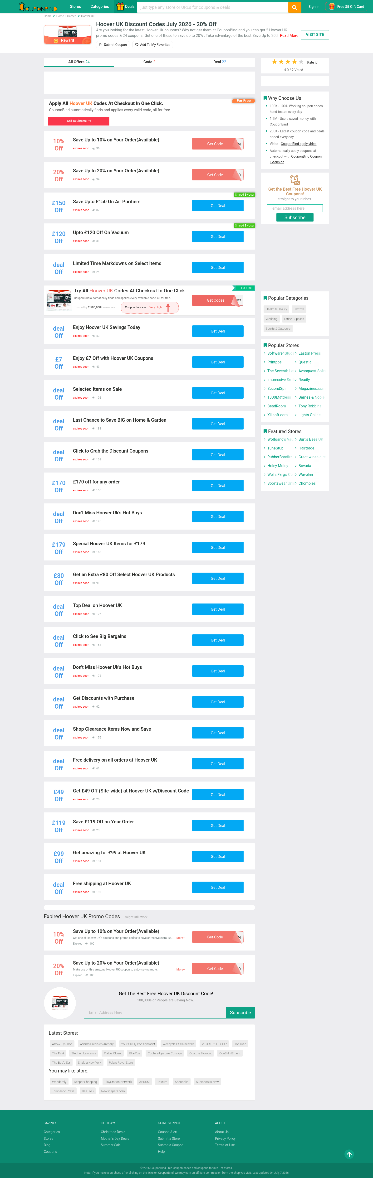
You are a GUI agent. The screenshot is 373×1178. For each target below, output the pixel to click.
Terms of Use (225, 1145)
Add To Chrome (80, 121)
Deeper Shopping (85, 1082)
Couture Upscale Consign (165, 1053)
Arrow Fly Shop (62, 1044)
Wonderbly (59, 1082)
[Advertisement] (149, 82)
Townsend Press (63, 1091)
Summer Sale (111, 1145)
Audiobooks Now (207, 1082)
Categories (99, 6)
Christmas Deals (113, 1132)
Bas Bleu (88, 1091)
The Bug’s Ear (61, 1062)
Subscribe (240, 1012)
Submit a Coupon (170, 1145)
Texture (162, 1082)
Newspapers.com (113, 1091)
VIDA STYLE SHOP (214, 1044)
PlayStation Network (118, 1082)
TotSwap (240, 1044)
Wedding (272, 319)
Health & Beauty (276, 309)
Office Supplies (294, 319)
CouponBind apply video (298, 144)
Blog (47, 1145)
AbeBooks (181, 1082)
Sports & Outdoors (278, 328)
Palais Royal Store (121, 1062)
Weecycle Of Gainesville (178, 1044)
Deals (125, 6)
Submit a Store (169, 1138)
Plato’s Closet (113, 1053)
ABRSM (144, 1082)
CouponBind (166, 1172)
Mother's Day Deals (115, 1138)
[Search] (294, 7)
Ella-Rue (134, 1053)
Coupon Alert (167, 1132)
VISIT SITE (315, 34)
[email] (169, 1012)
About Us (222, 1132)
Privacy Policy (225, 1138)
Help (161, 1152)
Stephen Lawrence (83, 1053)
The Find (58, 1053)
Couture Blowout (200, 1053)
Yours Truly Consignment (138, 1044)
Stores (75, 6)
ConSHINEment (229, 1053)
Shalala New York (89, 1062)
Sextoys (299, 309)
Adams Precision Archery (96, 1044)
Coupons (50, 1152)
